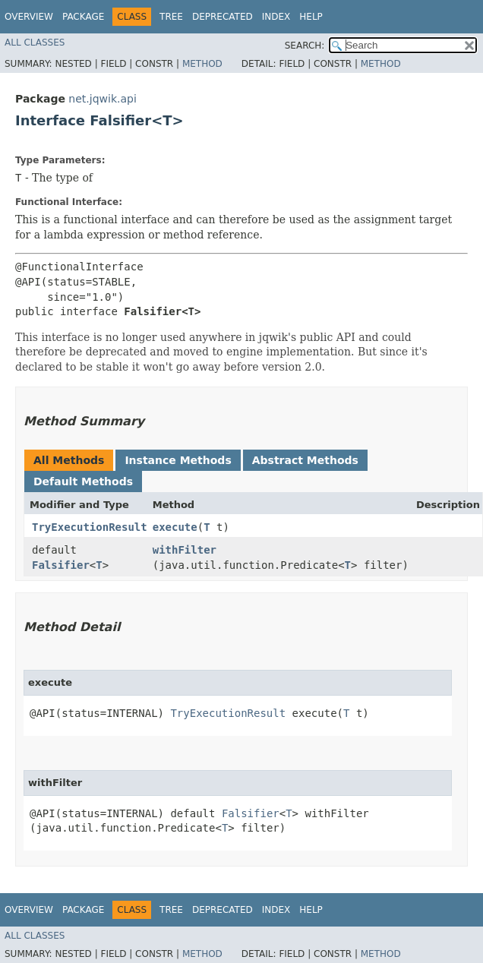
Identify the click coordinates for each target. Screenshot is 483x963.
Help (311, 16)
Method (202, 63)
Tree (171, 16)
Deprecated (222, 16)
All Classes (35, 42)
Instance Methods (178, 460)
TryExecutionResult (89, 527)
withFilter (184, 550)
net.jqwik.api (102, 99)
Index (276, 16)
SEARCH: (305, 45)
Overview (29, 16)
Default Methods (83, 481)
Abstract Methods (305, 460)
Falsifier (61, 565)
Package (83, 16)
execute (175, 527)
